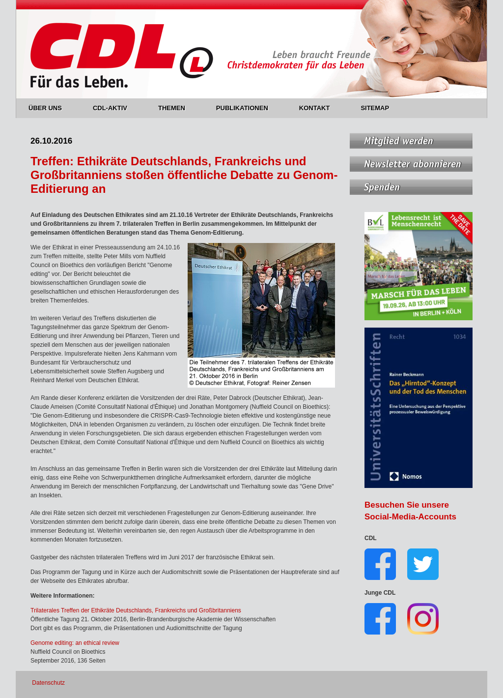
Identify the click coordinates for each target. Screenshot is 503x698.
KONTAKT (320, 108)
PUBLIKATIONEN (247, 108)
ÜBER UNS (50, 108)
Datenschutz (48, 682)
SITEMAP (375, 108)
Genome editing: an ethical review (74, 642)
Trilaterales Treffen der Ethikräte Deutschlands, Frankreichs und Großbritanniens (135, 610)
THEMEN (177, 108)
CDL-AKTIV (116, 108)
